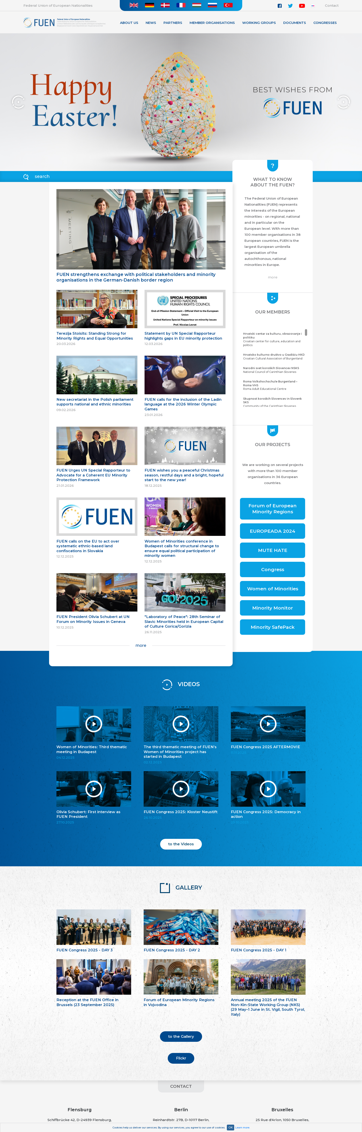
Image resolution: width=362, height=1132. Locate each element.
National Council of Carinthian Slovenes (274, 370)
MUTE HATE (272, 550)
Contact (332, 5)
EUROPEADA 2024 (272, 531)
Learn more (242, 1127)
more (140, 645)
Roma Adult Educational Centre (274, 385)
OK (230, 1127)
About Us (129, 23)
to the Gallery (181, 1036)
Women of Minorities (272, 588)
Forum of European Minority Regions (272, 508)
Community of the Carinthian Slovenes (274, 402)
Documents (294, 23)
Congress (272, 569)
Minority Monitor (272, 608)
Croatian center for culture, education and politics (274, 339)
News (151, 23)
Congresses (325, 23)
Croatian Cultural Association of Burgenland (274, 356)
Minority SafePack (273, 627)
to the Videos (181, 844)
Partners (172, 23)
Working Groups (259, 23)
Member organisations (212, 23)
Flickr (181, 1058)
